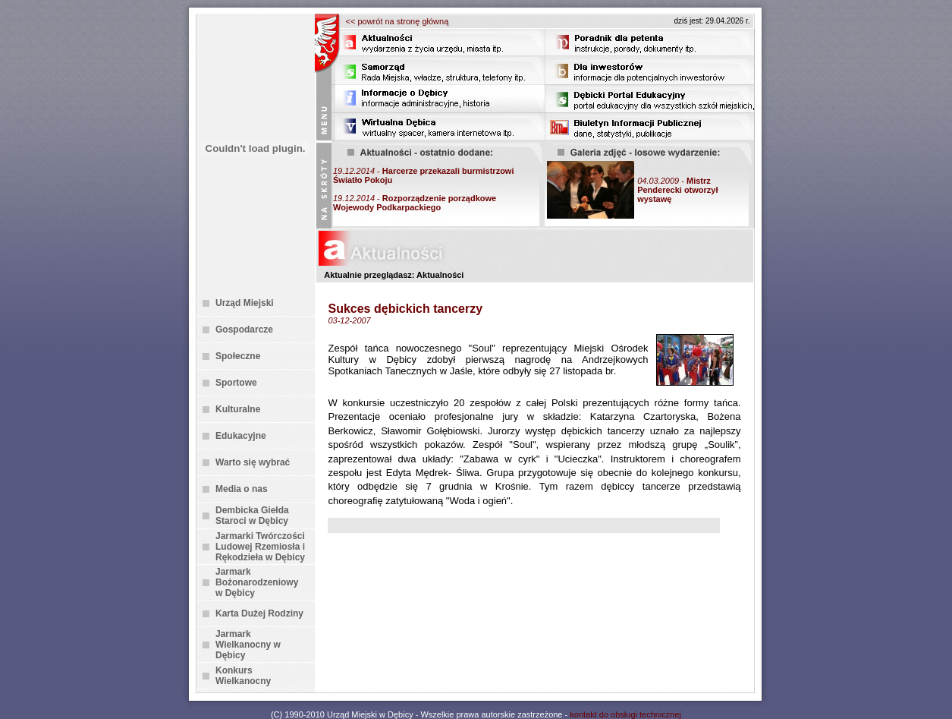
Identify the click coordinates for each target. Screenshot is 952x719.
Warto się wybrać (252, 462)
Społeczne (237, 356)
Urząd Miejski (244, 303)
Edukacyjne (240, 435)
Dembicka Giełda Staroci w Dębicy (252, 515)
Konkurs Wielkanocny (243, 675)
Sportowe (236, 382)
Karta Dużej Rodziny (259, 613)
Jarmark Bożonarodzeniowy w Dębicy (256, 582)
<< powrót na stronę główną (397, 21)
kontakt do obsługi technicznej (625, 714)
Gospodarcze (244, 329)
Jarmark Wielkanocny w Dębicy (248, 645)
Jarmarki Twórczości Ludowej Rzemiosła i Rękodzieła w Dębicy (260, 547)
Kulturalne (237, 409)
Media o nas (241, 489)
